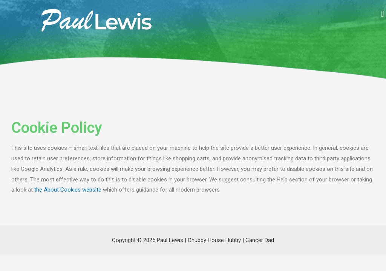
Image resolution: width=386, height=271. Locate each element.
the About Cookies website (67, 189)
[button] (382, 14)
